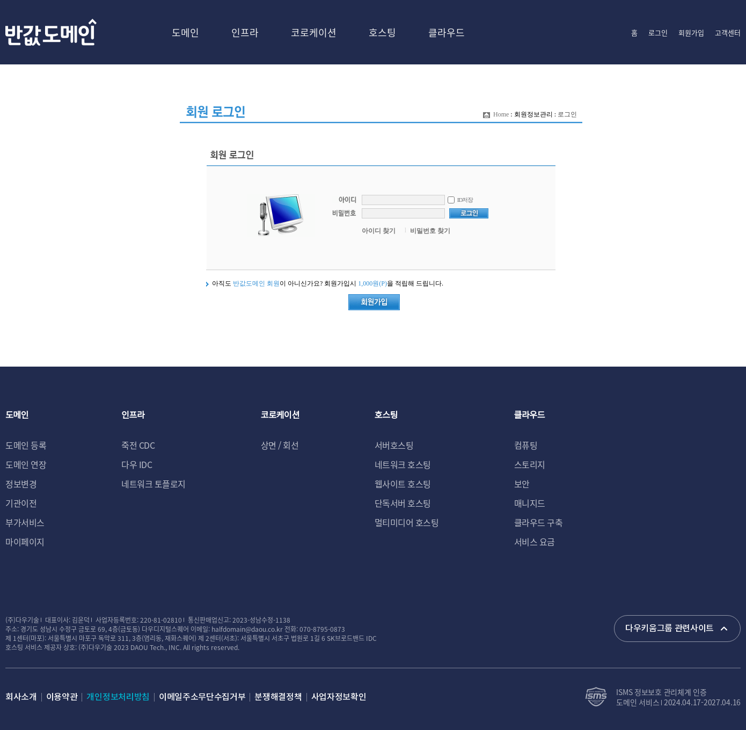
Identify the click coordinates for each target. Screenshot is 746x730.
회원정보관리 (533, 114)
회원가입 (691, 32)
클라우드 (446, 32)
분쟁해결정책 (278, 697)
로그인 (658, 32)
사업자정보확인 (339, 697)
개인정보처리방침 (117, 697)
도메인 (185, 32)
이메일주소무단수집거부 (202, 697)
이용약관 (62, 697)
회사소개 (21, 697)
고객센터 (728, 32)
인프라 (245, 32)
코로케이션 (314, 32)
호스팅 (382, 32)
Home (501, 114)
